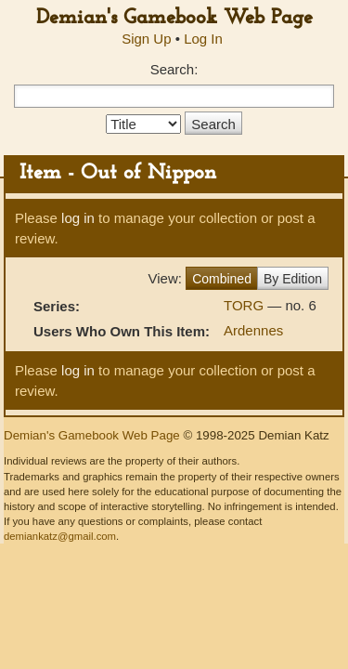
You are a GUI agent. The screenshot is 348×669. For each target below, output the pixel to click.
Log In (203, 38)
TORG (245, 305)
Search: (174, 69)
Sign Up (146, 38)
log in (78, 218)
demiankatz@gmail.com (60, 536)
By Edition (293, 278)
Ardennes (253, 330)
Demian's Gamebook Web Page (174, 18)
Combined (221, 278)
